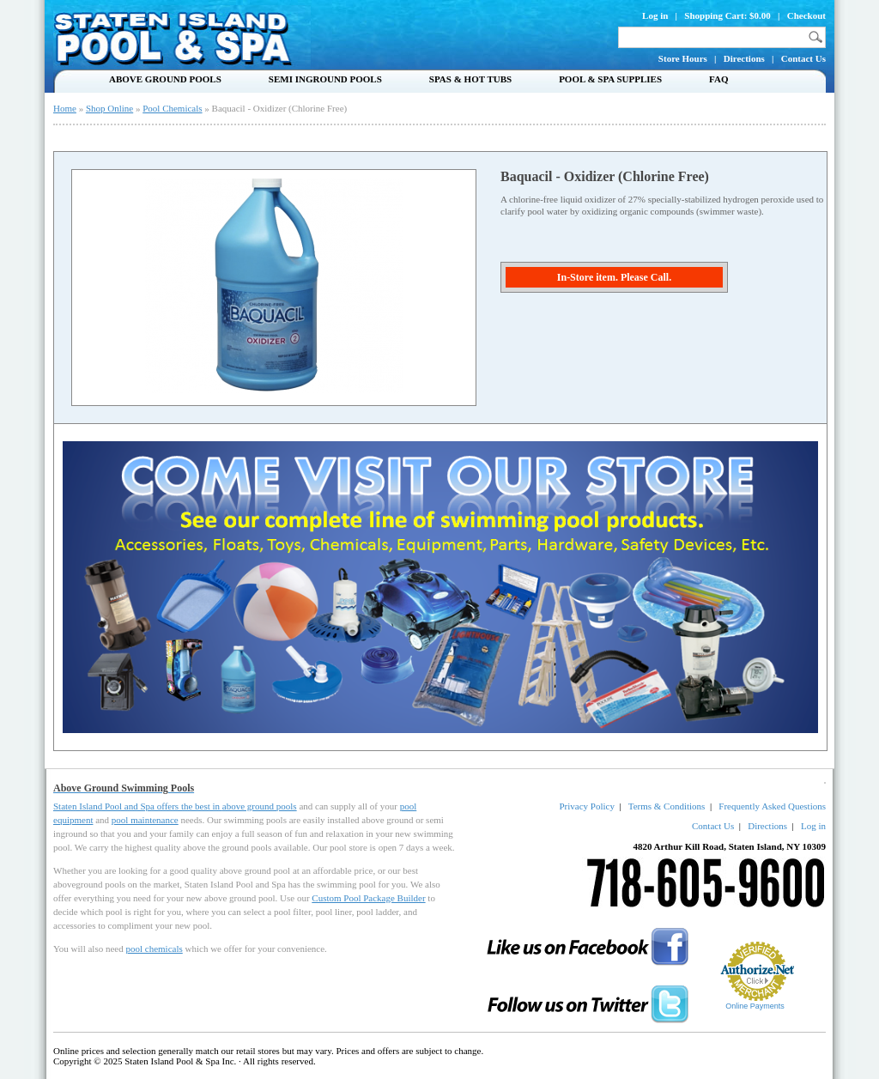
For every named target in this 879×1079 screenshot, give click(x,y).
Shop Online (109, 108)
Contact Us (803, 58)
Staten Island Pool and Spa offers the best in (137, 806)
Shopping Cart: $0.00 (727, 15)
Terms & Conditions (667, 806)
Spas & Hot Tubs (470, 79)
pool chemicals (153, 948)
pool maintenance (145, 820)
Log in (655, 15)
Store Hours (682, 58)
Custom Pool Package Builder (368, 898)
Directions (744, 58)
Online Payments (755, 1006)
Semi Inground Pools (325, 79)
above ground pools (259, 806)
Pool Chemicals (172, 108)
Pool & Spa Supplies (610, 79)
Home (64, 108)
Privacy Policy (586, 806)
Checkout (806, 15)
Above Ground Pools (165, 79)
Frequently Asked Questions (772, 806)
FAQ (718, 79)
